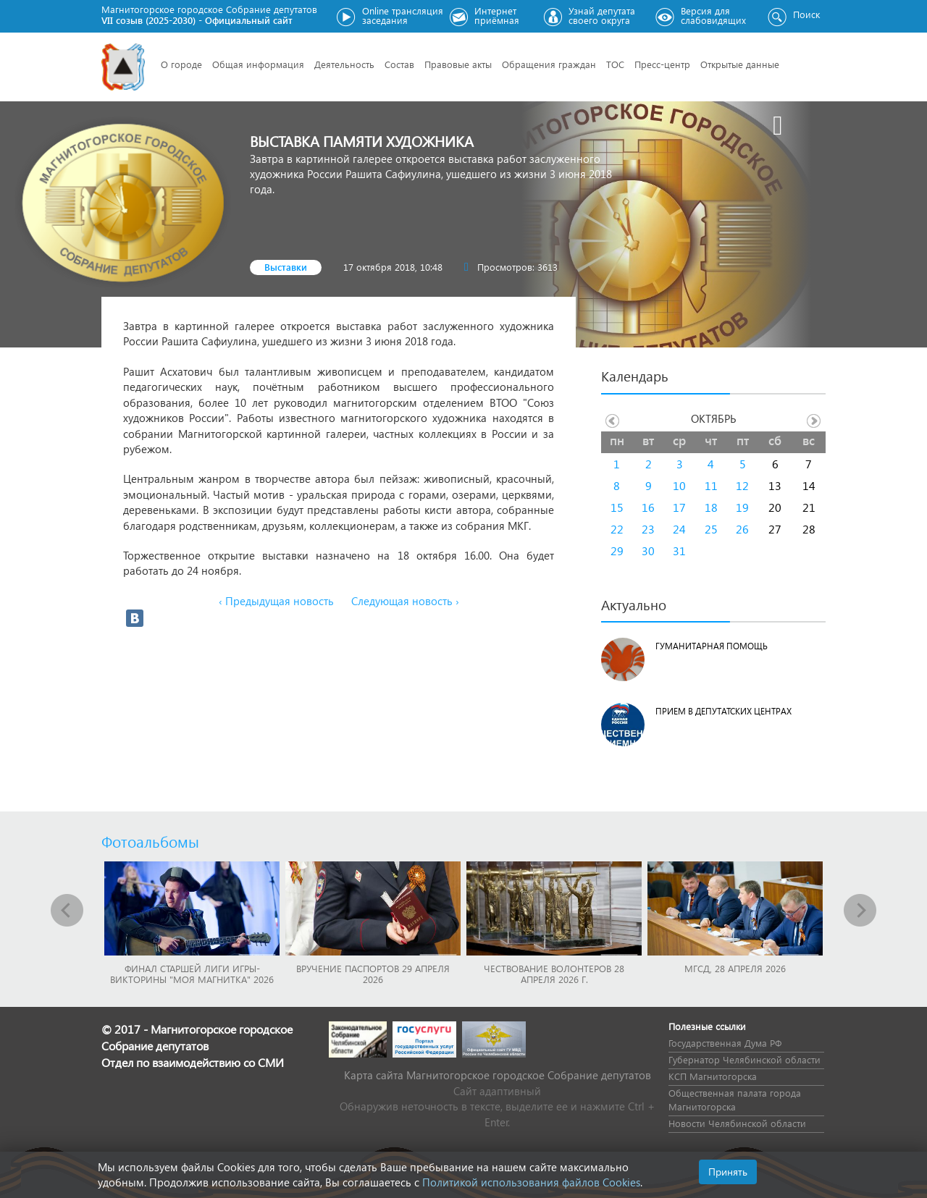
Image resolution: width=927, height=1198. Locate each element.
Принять (727, 1171)
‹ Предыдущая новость (276, 601)
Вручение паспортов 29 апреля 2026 (373, 973)
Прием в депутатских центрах (723, 711)
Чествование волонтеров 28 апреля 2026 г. (554, 973)
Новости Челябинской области (737, 1123)
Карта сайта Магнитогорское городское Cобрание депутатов (497, 1075)
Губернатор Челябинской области (744, 1059)
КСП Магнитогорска (712, 1076)
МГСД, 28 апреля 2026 (735, 968)
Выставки (285, 267)
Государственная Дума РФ (724, 1043)
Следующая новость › (405, 601)
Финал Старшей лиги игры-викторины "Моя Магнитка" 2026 (192, 973)
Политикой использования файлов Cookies (531, 1182)
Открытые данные (739, 64)
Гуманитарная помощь (711, 646)
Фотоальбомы (150, 841)
